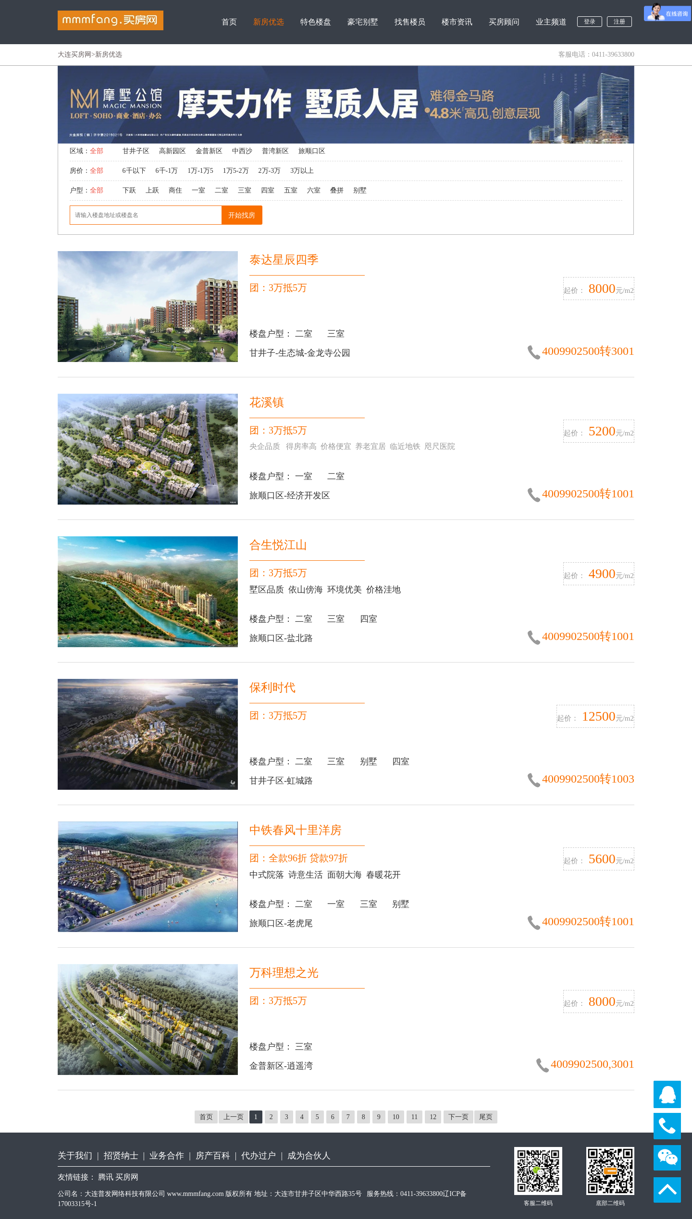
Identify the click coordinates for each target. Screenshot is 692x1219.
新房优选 (268, 22)
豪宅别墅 (362, 22)
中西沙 (242, 151)
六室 (314, 190)
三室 (244, 190)
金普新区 (209, 151)
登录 (589, 21)
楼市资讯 (457, 22)
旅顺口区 (311, 151)
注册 (619, 21)
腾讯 (105, 1177)
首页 (229, 22)
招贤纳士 (121, 1155)
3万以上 (302, 170)
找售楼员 (410, 22)
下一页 (458, 1117)
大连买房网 (74, 54)
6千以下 (134, 170)
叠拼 (337, 190)
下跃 (129, 190)
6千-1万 (167, 170)
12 (433, 1117)
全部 (96, 151)
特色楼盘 (315, 22)
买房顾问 (504, 22)
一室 (198, 190)
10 (396, 1117)
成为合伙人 (309, 1155)
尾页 (486, 1117)
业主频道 (551, 22)
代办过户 (258, 1155)
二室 (221, 190)
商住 (175, 190)
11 (414, 1117)
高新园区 (172, 151)
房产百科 (213, 1155)
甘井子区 (136, 151)
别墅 (360, 190)
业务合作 (166, 1155)
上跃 (152, 190)
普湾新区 (275, 151)
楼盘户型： (272, 333)
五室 (290, 190)
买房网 (126, 1177)
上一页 (233, 1117)
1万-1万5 (200, 170)
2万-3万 (270, 170)
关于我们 (75, 1155)
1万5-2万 (236, 170)
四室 (267, 190)
